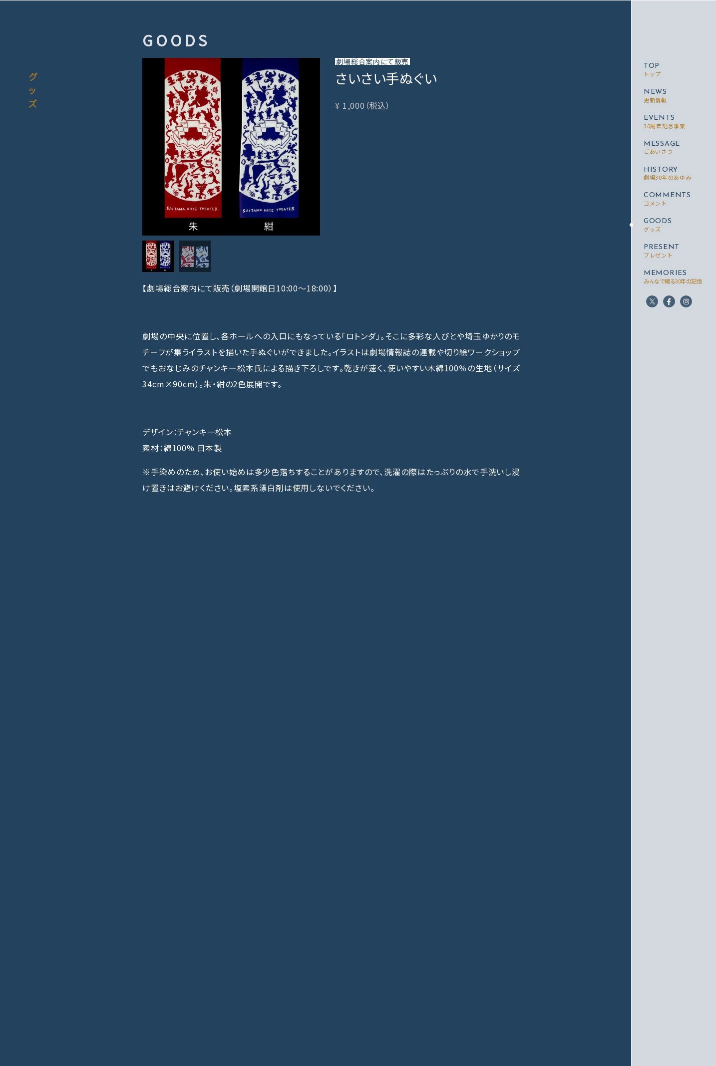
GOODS (658, 225)
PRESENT (662, 251)
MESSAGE (662, 148)
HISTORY (667, 174)
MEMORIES (673, 277)
